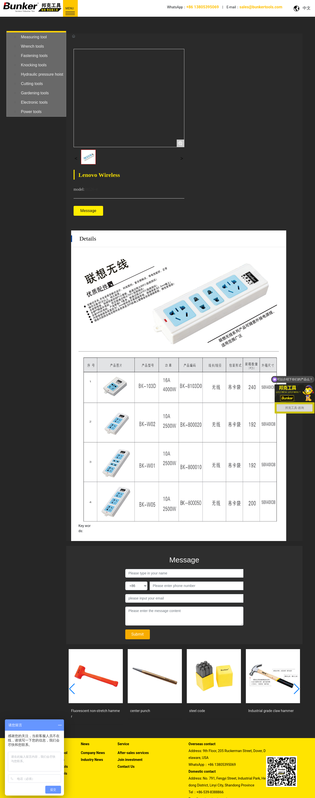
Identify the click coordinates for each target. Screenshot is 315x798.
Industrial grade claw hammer (271, 688)
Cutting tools (32, 84)
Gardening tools (35, 93)
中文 (307, 8)
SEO (306, 791)
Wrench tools (32, 46)
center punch (140, 688)
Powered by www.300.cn (283, 791)
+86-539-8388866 (210, 769)
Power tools (31, 112)
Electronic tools (34, 102)
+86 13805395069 (222, 742)
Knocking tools (34, 65)
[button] (72, 666)
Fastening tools (34, 56)
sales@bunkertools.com (219, 776)
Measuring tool (34, 37)
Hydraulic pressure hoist (42, 74)
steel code (197, 688)
